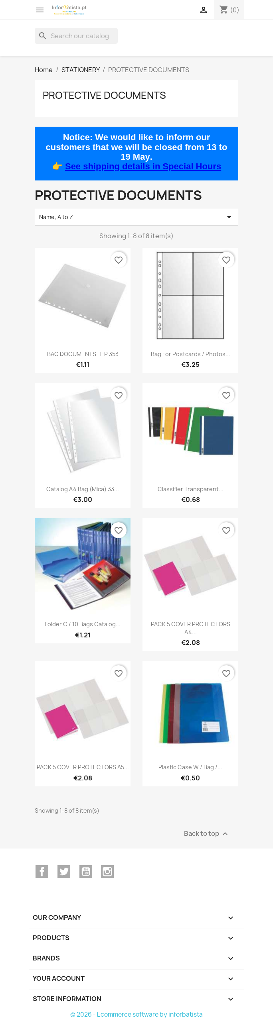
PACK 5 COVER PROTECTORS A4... (190, 628)
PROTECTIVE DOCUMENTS (104, 95)
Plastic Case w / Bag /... (190, 767)
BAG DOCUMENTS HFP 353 (83, 354)
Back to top (207, 834)
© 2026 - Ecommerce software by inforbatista (136, 1014)
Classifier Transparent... (191, 489)
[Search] (76, 36)
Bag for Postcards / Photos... (190, 354)
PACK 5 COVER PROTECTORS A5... (83, 767)
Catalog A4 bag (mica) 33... (82, 489)
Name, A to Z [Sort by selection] (136, 217)
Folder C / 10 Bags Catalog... (83, 624)
